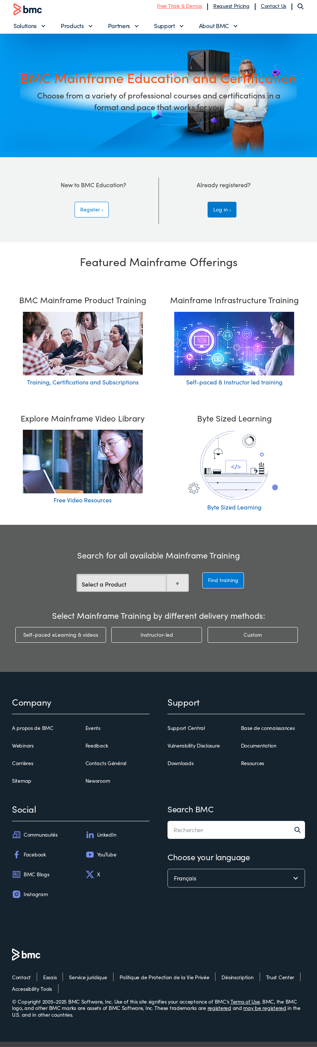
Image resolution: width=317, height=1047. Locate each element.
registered (219, 1013)
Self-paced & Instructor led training (234, 387)
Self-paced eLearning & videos (60, 639)
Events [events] (92, 733)
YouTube (101, 859)
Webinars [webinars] (23, 751)
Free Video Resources (83, 505)
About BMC (214, 28)
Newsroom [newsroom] (97, 786)
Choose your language (208, 862)
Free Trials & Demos (179, 8)
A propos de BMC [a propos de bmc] (33, 733)
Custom (253, 639)
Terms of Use (245, 1006)
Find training (223, 586)
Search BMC (190, 814)
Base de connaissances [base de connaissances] (268, 733)
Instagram (30, 899)
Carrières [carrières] (22, 768)
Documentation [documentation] (259, 751)
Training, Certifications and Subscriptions (83, 387)
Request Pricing (231, 8)
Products (72, 28)
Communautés (35, 840)
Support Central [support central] (186, 733)
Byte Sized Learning (234, 513)
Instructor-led (157, 639)
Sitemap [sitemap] (21, 786)
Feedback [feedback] (96, 751)
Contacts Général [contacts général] (106, 768)
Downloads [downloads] (180, 768)
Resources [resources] (252, 768)
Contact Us (273, 8)
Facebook (29, 859)
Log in (220, 214)
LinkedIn (101, 840)
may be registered (264, 1013)
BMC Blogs (30, 879)
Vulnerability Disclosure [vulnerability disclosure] (193, 751)
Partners (119, 28)
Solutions (25, 28)
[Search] (301, 9)
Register (90, 214)
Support (164, 28)
